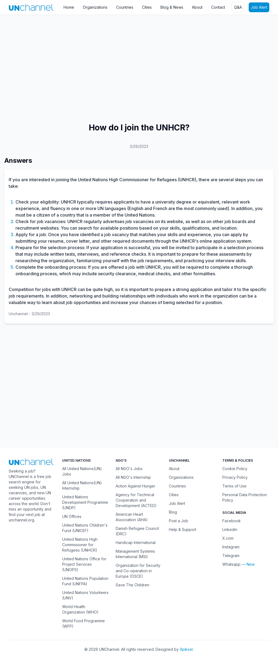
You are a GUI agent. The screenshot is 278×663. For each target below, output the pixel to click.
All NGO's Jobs (129, 468)
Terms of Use (234, 486)
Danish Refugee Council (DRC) (137, 531)
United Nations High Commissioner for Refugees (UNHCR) (79, 544)
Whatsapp (231, 564)
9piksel (186, 649)
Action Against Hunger (135, 486)
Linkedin (229, 529)
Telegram (230, 555)
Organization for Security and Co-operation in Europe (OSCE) (138, 570)
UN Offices (71, 516)
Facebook (231, 520)
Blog (173, 512)
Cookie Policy (234, 468)
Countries (124, 7)
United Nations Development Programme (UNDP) (85, 502)
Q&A (238, 7)
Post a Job (178, 520)
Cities (147, 7)
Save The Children (132, 585)
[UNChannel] (31, 7)
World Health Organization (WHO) (80, 609)
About (197, 7)
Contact (218, 7)
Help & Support (182, 529)
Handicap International (136, 542)
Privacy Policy (235, 477)
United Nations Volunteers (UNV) (85, 595)
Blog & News (171, 7)
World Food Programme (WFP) (83, 623)
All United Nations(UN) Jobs (82, 471)
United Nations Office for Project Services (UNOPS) (84, 564)
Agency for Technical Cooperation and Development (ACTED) (136, 500)
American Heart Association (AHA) (132, 517)
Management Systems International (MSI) (135, 554)
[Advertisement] (139, 58)
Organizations (95, 7)
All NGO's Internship (133, 477)
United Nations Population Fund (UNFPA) (85, 581)
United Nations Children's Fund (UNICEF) (85, 528)
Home (69, 7)
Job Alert (259, 7)
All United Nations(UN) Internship (82, 485)
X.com (227, 538)
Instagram (230, 547)
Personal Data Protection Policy (244, 497)
